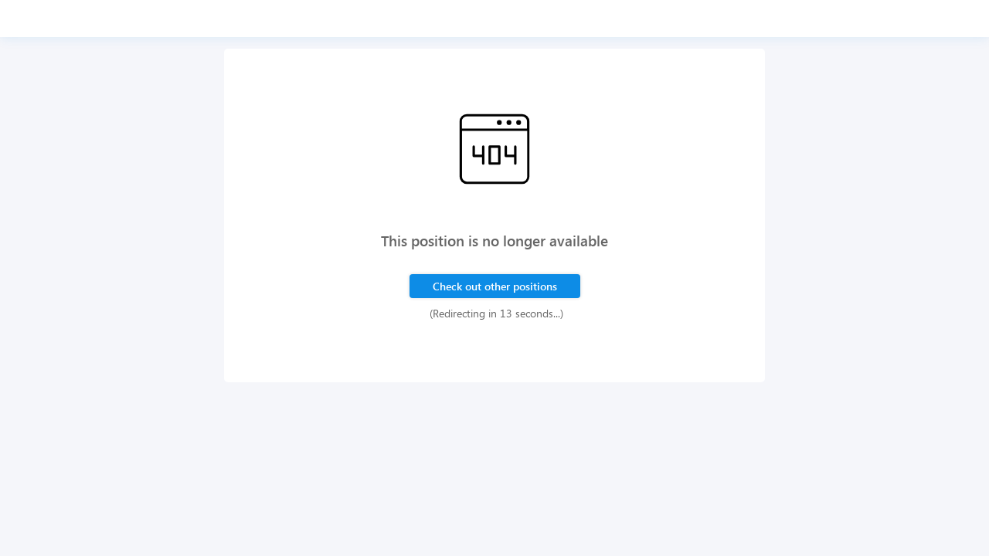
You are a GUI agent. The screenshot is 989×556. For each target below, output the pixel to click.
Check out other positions (495, 286)
